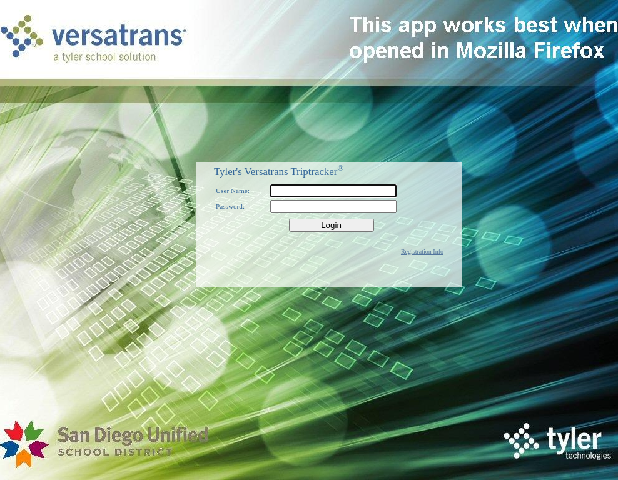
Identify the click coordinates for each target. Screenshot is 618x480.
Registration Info (422, 251)
